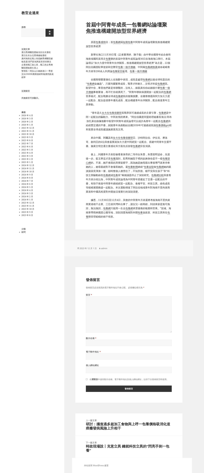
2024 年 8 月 (27, 177)
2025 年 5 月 (27, 149)
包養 (108, 58)
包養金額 (149, 167)
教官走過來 (30, 12)
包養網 (116, 42)
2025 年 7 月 (27, 143)
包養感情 (101, 42)
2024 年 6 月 (27, 184)
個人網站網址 (92, 365)
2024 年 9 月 (27, 174)
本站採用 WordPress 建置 (96, 465)
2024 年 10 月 (27, 171)
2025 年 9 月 (27, 137)
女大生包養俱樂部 (112, 112)
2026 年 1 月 (27, 124)
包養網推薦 (151, 67)
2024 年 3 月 (27, 193)
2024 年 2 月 (27, 196)
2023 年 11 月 (27, 205)
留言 (89, 294)
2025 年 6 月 (27, 146)
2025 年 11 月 (27, 131)
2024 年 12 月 (27, 165)
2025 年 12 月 (27, 127)
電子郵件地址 (93, 351)
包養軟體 (133, 167)
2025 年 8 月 (27, 140)
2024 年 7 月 (27, 180)
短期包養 (128, 42)
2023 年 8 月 (27, 215)
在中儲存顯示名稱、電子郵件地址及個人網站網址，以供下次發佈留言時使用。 (129, 379)
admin (104, 248)
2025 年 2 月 (27, 159)
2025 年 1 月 (27, 162)
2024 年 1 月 (27, 199)
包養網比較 (157, 175)
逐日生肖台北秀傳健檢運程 (33, 55)
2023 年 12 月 (27, 202)
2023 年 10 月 (27, 209)
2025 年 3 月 (27, 156)
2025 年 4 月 (27, 152)
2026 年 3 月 (27, 118)
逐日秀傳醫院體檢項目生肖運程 (36, 52)
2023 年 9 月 (27, 212)
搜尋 (23, 27)
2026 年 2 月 (27, 121)
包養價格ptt (162, 125)
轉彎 (23, 232)
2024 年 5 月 (27, 187)
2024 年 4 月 (27, 190)
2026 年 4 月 (27, 115)
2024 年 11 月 (27, 168)
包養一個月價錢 (126, 67)
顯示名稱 (91, 338)
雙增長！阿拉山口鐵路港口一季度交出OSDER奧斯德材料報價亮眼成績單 (37, 74)
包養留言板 (118, 71)
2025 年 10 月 (27, 134)
